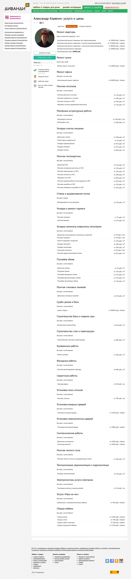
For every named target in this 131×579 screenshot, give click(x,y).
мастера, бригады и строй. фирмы (45, 11)
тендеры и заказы (65, 11)
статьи (104, 11)
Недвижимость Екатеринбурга (15, 17)
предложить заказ (45, 57)
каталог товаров (38, 557)
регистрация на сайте (119, 3)
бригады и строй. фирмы (87, 557)
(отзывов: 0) (38, 65)
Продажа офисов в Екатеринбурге (16, 37)
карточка (61, 26)
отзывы (97, 11)
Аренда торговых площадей (14, 43)
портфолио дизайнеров (62, 557)
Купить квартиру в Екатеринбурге (16, 28)
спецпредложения (39, 558)
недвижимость (112, 7)
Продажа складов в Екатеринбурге (16, 40)
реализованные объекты (83, 11)
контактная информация (85, 550)
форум (110, 11)
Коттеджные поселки (11, 26)
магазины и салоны (39, 562)
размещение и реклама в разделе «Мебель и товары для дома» (58, 548)
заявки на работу (84, 558)
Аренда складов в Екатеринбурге (15, 48)
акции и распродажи (40, 560)
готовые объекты (85, 26)
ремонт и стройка (93, 7)
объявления (37, 566)
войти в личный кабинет (103, 3)
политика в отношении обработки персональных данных (58, 550)
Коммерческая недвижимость (14, 32)
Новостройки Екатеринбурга (14, 23)
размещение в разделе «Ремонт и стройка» (94, 548)
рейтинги (36, 568)
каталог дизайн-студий (62, 558)
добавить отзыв (44, 53)
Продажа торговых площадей (14, 35)
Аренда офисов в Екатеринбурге (15, 46)
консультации (59, 560)
